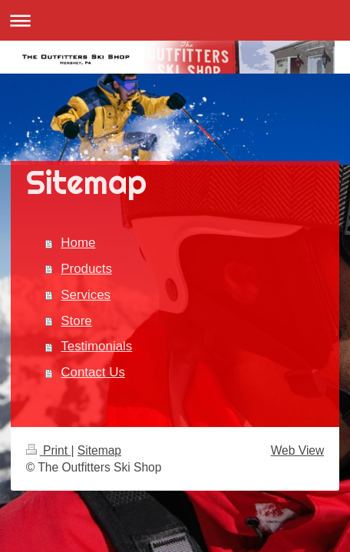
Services (86, 295)
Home (78, 242)
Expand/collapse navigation (175, 20)
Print (48, 450)
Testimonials (96, 346)
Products (86, 268)
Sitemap (99, 450)
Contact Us (93, 372)
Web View (298, 450)
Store (76, 321)
